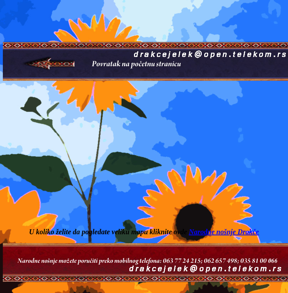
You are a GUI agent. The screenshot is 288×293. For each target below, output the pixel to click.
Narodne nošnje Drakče (224, 232)
